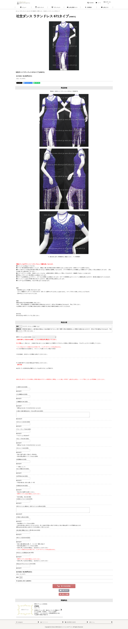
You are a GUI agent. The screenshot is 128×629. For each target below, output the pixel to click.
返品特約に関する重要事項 (23, 581)
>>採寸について (27, 315)
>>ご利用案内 (76, 256)
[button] (90, 3)
